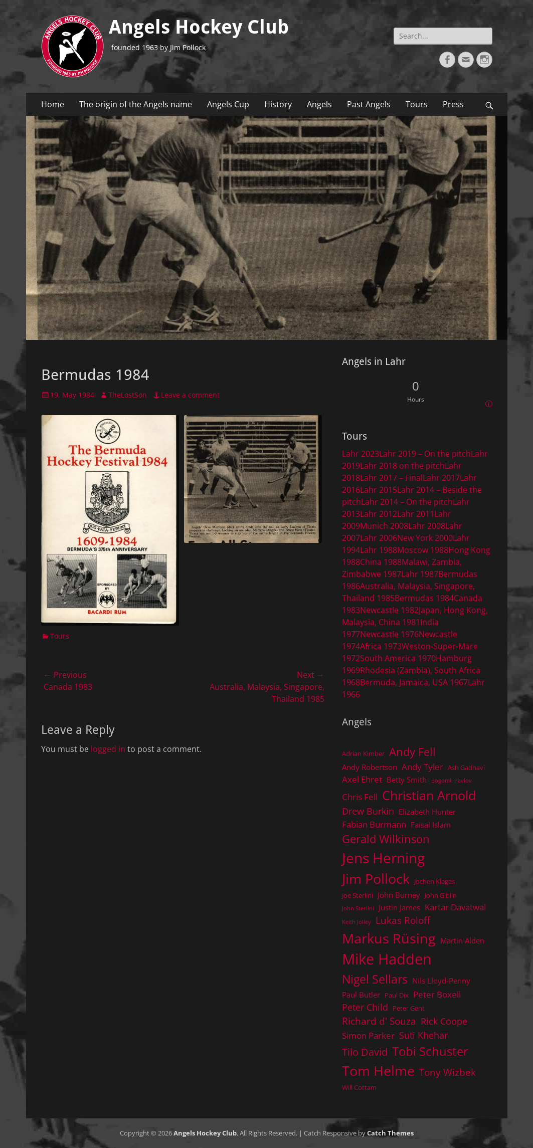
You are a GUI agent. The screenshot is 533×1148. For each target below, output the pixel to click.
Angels (319, 104)
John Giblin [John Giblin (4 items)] (441, 895)
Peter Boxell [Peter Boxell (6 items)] (437, 994)
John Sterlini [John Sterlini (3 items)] (358, 908)
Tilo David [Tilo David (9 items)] (365, 1052)
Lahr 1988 (378, 549)
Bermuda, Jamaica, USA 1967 (414, 682)
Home (52, 104)
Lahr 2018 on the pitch (402, 465)
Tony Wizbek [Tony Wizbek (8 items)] (447, 1072)
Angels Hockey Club (199, 27)
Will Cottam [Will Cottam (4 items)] (359, 1087)
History (278, 104)
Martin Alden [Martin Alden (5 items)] (462, 940)
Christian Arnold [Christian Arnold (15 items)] (429, 795)
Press (453, 104)
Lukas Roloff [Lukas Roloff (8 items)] (403, 920)
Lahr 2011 (415, 513)
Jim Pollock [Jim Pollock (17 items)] (376, 878)
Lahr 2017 (441, 477)
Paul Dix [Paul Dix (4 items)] (397, 995)
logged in (108, 748)
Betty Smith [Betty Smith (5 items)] (407, 780)
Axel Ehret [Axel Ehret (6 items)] (362, 779)
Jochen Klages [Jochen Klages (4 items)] (434, 881)
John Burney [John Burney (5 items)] (399, 895)
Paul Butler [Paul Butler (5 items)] (361, 995)
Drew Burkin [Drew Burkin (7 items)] (368, 811)
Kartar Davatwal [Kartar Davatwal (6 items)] (455, 907)
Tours (417, 104)
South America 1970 (398, 658)
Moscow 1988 (422, 549)
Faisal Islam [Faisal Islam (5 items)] (431, 825)
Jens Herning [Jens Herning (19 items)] (383, 857)
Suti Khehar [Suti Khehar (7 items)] (423, 1035)
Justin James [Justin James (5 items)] (399, 907)
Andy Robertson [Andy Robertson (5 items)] (369, 767)
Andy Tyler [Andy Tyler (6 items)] (422, 767)
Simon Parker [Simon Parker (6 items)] (368, 1035)
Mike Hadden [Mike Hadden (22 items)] (387, 959)
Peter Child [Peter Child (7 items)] (365, 1007)
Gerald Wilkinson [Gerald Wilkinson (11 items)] (386, 839)
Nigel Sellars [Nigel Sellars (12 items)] (375, 979)
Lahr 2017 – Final (391, 477)
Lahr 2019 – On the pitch (425, 453)
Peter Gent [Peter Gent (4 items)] (409, 1008)
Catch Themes (390, 1132)
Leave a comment (190, 395)
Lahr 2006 (378, 537)
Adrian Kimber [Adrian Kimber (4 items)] (363, 753)
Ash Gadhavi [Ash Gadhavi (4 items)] (466, 767)
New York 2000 (425, 537)
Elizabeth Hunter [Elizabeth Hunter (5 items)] (427, 812)
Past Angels (369, 104)
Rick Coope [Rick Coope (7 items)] (444, 1021)
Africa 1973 (381, 646)
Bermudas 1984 (424, 598)
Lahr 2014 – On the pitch (407, 501)
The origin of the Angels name (135, 104)
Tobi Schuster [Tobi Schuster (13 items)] (430, 1051)
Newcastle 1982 (389, 610)
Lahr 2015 (378, 489)
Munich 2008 (384, 525)
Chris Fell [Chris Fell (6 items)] (360, 797)
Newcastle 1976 (389, 634)
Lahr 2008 (426, 525)
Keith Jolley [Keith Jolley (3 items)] (356, 921)
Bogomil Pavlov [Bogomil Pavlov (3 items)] (451, 780)
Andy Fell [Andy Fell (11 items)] (412, 751)
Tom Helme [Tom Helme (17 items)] (378, 1070)
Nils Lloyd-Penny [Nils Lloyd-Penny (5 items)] (441, 981)
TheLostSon (127, 395)
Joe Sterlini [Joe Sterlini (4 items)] (357, 895)
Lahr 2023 (360, 453)
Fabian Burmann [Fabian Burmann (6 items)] (374, 824)
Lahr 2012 (378, 513)
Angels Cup (228, 104)
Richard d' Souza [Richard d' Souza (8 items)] (379, 1021)
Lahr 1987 (419, 574)
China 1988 (381, 561)
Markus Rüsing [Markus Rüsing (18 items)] (389, 938)
